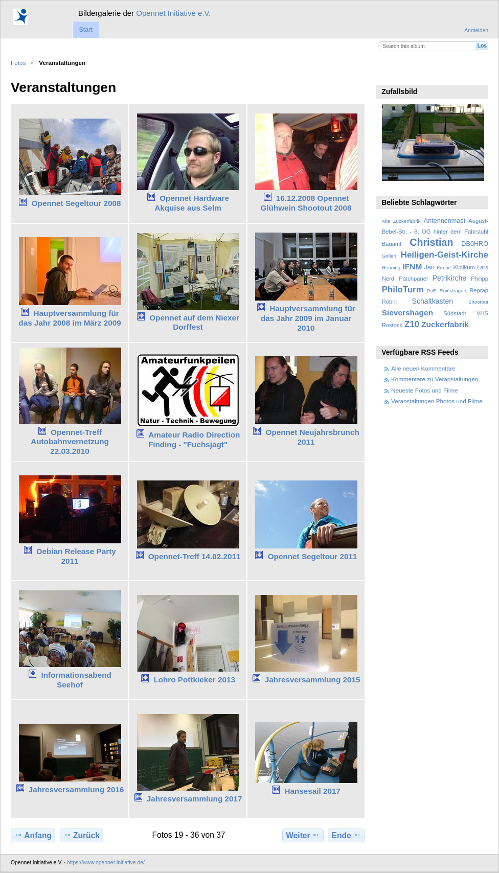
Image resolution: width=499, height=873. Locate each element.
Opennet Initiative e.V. (173, 13)
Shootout (478, 302)
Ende (346, 835)
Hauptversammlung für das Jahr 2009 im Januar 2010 (308, 318)
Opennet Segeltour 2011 (312, 556)
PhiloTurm (403, 289)
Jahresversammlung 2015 (312, 679)
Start (85, 29)
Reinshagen (453, 290)
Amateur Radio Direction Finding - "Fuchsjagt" (194, 439)
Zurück (81, 835)
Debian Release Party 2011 (76, 556)
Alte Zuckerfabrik (401, 221)
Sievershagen (407, 312)
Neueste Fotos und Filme (424, 390)
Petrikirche (449, 278)
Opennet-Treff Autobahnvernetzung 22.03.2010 (70, 442)
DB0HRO (474, 243)
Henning (391, 267)
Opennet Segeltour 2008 (76, 203)
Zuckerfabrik (445, 324)
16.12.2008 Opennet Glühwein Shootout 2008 (305, 203)
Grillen (389, 256)
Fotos (18, 62)
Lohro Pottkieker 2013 (194, 679)
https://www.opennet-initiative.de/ (106, 862)
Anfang (33, 835)
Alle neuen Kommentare (423, 368)
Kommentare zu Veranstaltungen (434, 379)
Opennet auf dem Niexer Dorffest (194, 322)
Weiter (303, 835)
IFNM (412, 266)
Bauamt (392, 244)
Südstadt (454, 313)
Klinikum (463, 267)
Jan (429, 267)
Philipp (479, 278)
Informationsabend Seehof (76, 680)
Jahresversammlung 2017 (194, 798)
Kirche (444, 267)
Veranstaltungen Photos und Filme (437, 401)
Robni (389, 301)
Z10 (411, 324)
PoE (432, 290)
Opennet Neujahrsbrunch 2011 (312, 437)
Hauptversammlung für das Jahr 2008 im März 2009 (69, 318)
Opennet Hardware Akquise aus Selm (191, 203)
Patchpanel (413, 278)
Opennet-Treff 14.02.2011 (194, 556)
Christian (431, 242)
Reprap (478, 290)
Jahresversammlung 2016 (76, 789)
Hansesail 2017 (312, 791)
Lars (482, 267)
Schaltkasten (432, 301)
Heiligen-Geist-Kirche (444, 255)
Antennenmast (444, 220)
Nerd (388, 278)
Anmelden (476, 30)
